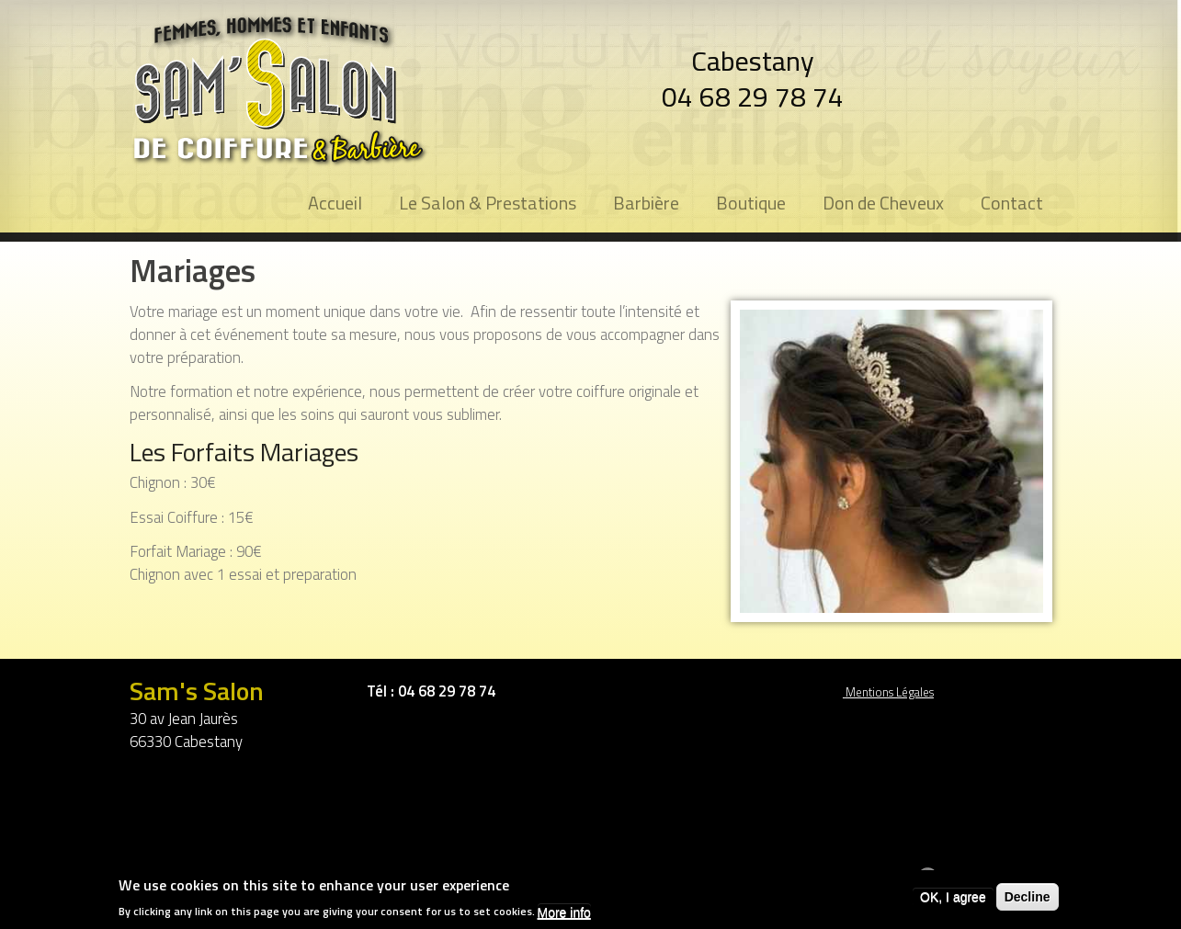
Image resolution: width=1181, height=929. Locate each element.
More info (564, 914)
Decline (1027, 898)
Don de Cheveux (883, 202)
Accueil (335, 202)
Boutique (751, 202)
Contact (1012, 202)
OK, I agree (953, 898)
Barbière (646, 202)
